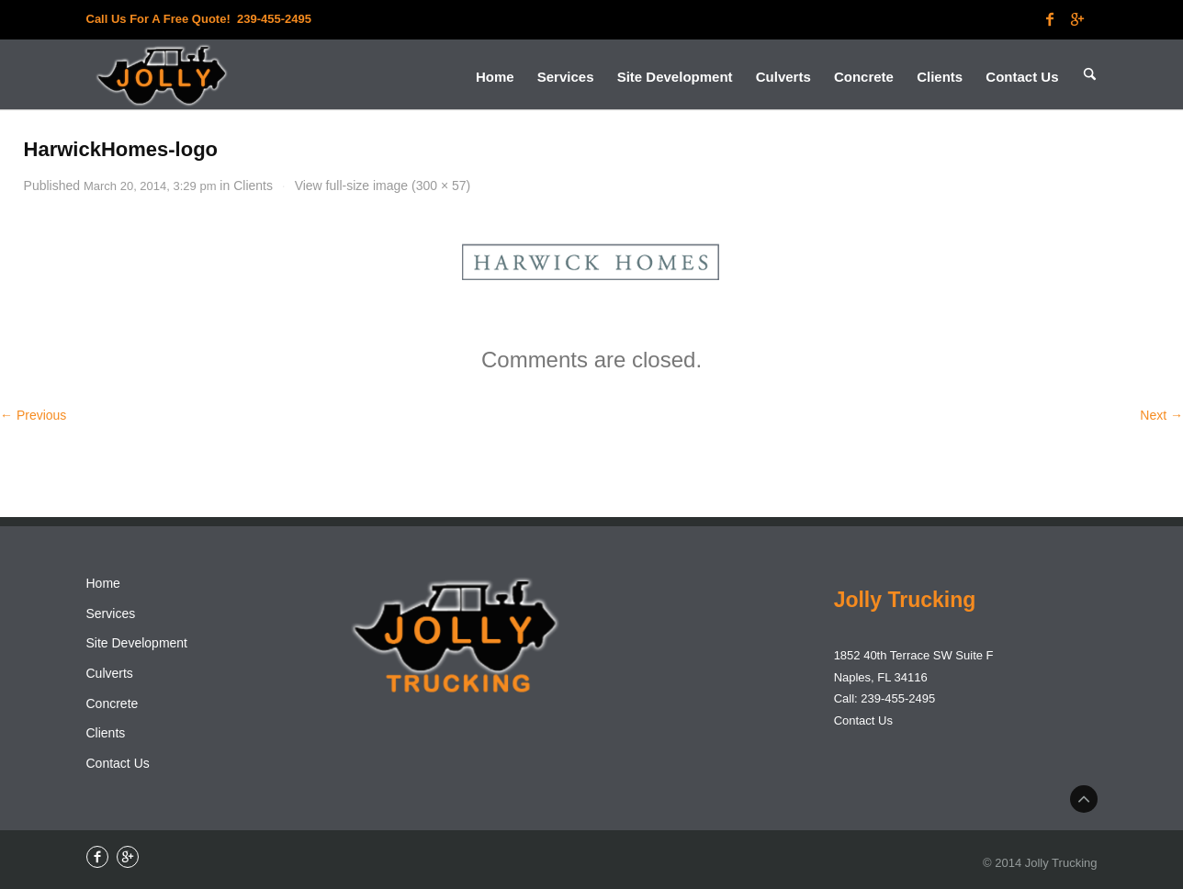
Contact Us (118, 763)
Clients (253, 185)
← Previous (33, 415)
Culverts (109, 673)
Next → (1161, 415)
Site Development (137, 643)
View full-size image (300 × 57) (383, 185)
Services (111, 613)
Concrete (112, 703)
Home (103, 583)
